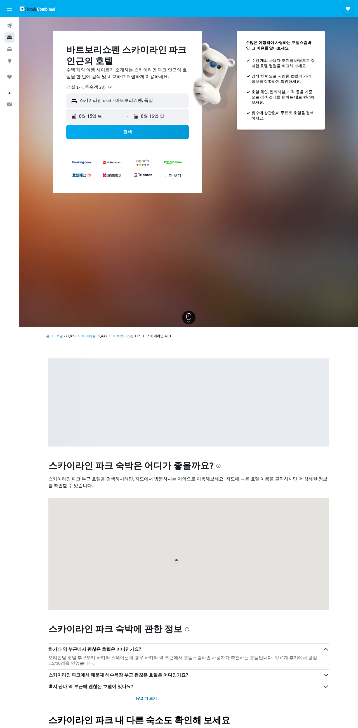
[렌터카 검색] (9, 49)
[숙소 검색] (9, 37)
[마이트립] (9, 77)
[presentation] (218, 465)
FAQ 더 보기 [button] (146, 698)
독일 (59, 336)
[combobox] (89, 87)
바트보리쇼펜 (123, 336)
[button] (9, 9)
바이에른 (89, 336)
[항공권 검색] (9, 25)
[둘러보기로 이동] (9, 61)
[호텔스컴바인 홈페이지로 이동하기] (37, 8)
